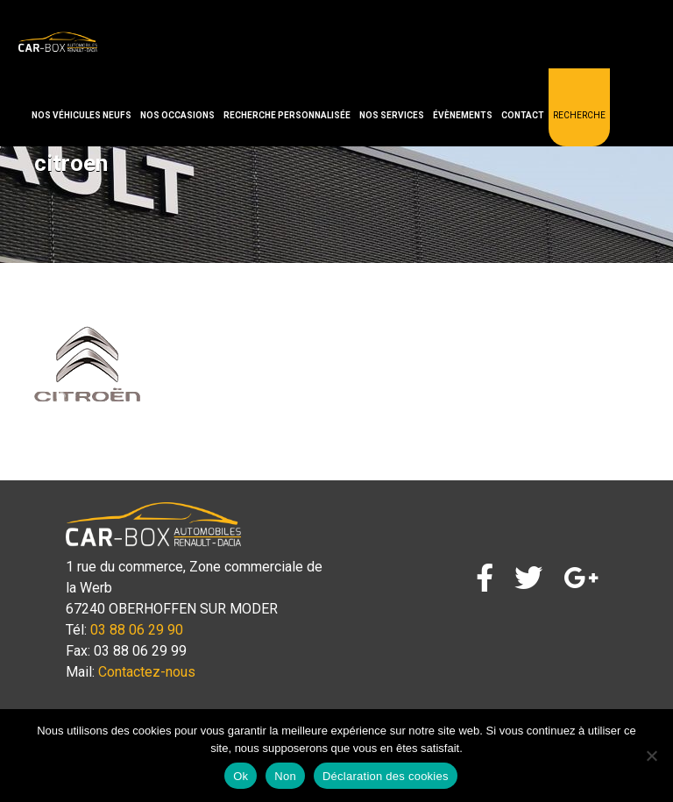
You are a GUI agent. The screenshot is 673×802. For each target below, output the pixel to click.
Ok (240, 776)
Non (285, 776)
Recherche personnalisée (287, 115)
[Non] (651, 755)
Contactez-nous (146, 672)
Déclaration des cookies (385, 776)
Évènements (462, 115)
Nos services (391, 115)
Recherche (579, 115)
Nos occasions (177, 115)
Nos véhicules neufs (81, 115)
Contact (522, 115)
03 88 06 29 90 (136, 629)
